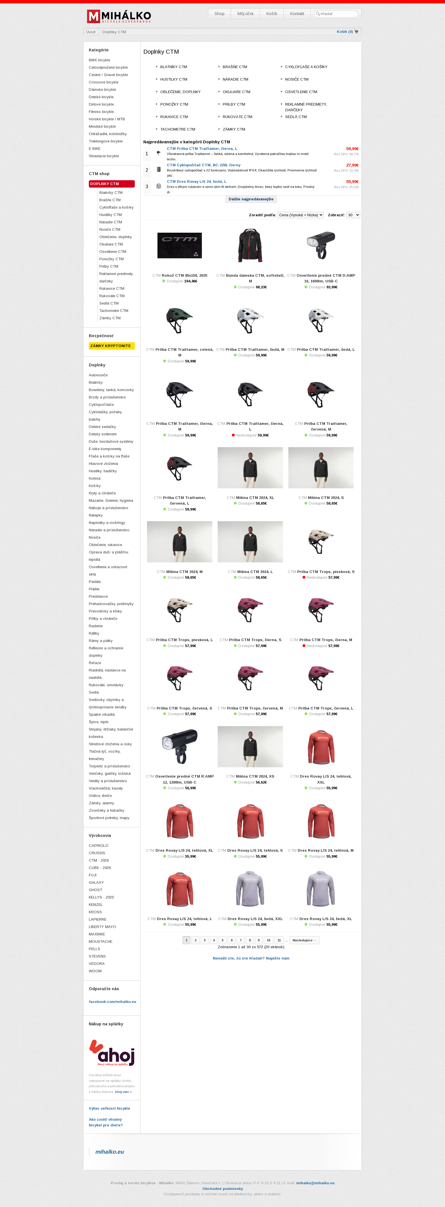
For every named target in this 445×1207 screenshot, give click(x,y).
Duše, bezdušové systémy (111, 441)
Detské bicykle (101, 97)
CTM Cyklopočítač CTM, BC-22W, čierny (203, 165)
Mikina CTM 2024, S (326, 498)
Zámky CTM (110, 318)
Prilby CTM (108, 266)
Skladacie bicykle (104, 156)
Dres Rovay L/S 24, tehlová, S (255, 850)
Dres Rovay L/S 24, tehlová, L (184, 919)
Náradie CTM (110, 222)
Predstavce (98, 596)
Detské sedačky (102, 427)
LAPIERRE (97, 919)
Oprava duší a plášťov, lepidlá (109, 556)
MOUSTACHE (100, 941)
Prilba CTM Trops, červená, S (184, 708)
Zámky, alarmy (101, 803)
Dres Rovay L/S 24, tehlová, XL (184, 850)
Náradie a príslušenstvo (109, 530)
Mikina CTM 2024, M (184, 572)
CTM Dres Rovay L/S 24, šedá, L (196, 181)
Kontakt (297, 13)
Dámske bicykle (102, 89)
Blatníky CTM (111, 192)
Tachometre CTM (113, 310)
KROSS (95, 912)
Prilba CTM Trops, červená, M (255, 708)
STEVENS (97, 956)
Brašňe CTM (110, 200)
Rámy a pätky (101, 641)
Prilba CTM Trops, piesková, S (325, 572)
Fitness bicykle (101, 112)
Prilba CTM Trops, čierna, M (325, 640)
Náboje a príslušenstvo (108, 508)
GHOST (95, 890)
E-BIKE (94, 148)
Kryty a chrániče (102, 493)
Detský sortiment (102, 434)
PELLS (94, 949)
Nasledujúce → (304, 940)
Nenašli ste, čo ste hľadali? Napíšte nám (251, 958)
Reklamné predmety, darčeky (116, 277)
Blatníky (96, 382)
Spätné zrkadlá (102, 714)
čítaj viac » (123, 1091)
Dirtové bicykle (101, 104)
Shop (219, 13)
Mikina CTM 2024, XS (255, 776)
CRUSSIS (97, 853)
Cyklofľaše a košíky (116, 207)
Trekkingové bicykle (106, 141)
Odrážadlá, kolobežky (108, 134)
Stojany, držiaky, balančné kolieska (111, 733)
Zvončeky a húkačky (106, 810)
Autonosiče (98, 375)
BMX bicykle (99, 60)
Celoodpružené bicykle (108, 67)
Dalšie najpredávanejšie (251, 199)
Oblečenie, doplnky (115, 237)
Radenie (96, 626)
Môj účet (245, 13)
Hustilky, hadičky (103, 471)
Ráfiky (94, 633)
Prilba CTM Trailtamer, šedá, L (326, 349)
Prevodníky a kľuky (105, 611)
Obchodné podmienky (222, 1189)
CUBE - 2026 (100, 868)
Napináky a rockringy (107, 522)
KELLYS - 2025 (101, 897)
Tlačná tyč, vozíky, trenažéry (105, 755)
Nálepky (96, 515)
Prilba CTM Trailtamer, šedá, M (255, 349)
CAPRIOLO (98, 845)
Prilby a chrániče (103, 618)
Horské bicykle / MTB (107, 119)
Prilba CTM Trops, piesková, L (184, 640)
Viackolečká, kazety (106, 788)
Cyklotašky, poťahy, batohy (105, 415)
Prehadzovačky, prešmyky (111, 604)
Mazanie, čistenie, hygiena (111, 500)
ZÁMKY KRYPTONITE (110, 346)
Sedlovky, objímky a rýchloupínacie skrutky (108, 703)
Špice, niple (98, 722)
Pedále (95, 582)
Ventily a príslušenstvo (108, 781)
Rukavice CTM (111, 288)
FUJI (92, 875)
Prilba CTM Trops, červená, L (325, 708)
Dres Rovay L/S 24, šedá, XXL (255, 919)
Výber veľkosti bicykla (109, 1108)
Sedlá (94, 692)
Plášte (94, 589)
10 (268, 940)
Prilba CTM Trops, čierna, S (255, 640)
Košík (271, 13)
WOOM (95, 971)
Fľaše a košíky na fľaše (109, 456)
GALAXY (96, 882)
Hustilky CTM (110, 215)
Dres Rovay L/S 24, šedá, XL (325, 919)
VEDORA (97, 964)
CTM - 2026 (99, 860)
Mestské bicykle (102, 126)
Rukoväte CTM (112, 296)
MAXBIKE (97, 934)
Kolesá (94, 478)
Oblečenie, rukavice (105, 545)
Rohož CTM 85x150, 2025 (184, 275)
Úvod (90, 32)
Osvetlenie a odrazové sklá (108, 570)
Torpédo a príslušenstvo (109, 766)
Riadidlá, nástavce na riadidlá (107, 674)
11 (279, 940)
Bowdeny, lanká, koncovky (111, 390)
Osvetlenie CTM (112, 251)
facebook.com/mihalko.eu (112, 1002)
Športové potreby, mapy (109, 818)
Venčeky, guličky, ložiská (110, 773)
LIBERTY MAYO (102, 927)
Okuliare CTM (111, 244)
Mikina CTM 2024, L (255, 572)
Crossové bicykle (103, 82)
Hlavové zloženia (103, 463)
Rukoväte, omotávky (106, 685)
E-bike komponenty (105, 449)
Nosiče (94, 537)
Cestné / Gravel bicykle (108, 75)
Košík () (345, 32)
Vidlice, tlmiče (100, 796)
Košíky (95, 486)
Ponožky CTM (111, 259)
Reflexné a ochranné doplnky (106, 652)
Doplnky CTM (104, 184)
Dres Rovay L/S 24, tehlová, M (326, 850)
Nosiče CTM (109, 229)
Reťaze (95, 663)
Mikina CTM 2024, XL (255, 498)
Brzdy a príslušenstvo (107, 397)
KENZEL (96, 904)
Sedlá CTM (109, 303)
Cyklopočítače (101, 404)
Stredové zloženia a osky (110, 744)
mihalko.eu (109, 1152)
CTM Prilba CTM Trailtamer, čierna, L (202, 148)
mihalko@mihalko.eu (315, 1183)
